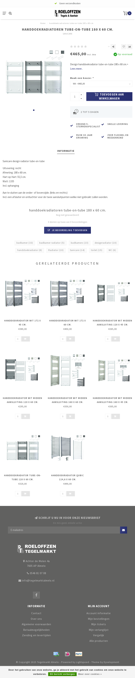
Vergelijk (98, 635)
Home (43, 23)
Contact (36, 613)
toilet (96, 250)
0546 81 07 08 (38, 573)
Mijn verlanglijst (99, 629)
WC (112, 250)
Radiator (56, 250)
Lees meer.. (76, 68)
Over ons (36, 618)
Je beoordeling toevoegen (67, 230)
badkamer (25, 242)
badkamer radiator (52, 242)
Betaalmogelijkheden (36, 629)
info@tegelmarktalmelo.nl (38, 580)
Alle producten (98, 640)
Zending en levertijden (36, 635)
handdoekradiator (29, 250)
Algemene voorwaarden (36, 624)
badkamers (79, 242)
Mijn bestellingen (99, 618)
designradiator (106, 242)
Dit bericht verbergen (62, 674)
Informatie (66, 150)
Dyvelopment (111, 662)
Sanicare (67, 33)
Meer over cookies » (90, 674)
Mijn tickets (98, 624)
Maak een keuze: (82, 78)
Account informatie (98, 613)
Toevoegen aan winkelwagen (109, 97)
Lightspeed (82, 662)
